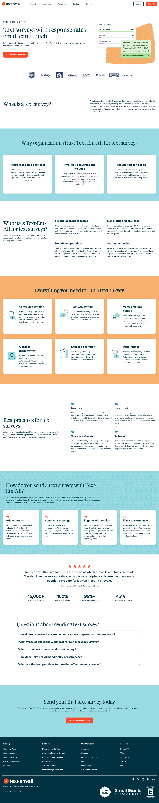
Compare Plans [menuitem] (9, 749)
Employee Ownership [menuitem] (90, 757)
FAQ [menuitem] (122, 753)
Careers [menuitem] (84, 753)
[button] (133, 779)
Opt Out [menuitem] (123, 761)
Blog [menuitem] (83, 761)
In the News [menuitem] (86, 765)
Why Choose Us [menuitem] (10, 757)
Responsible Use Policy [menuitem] (32, 786)
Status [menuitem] (122, 765)
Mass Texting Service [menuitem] (51, 749)
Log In (138, 4)
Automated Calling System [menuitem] (53, 753)
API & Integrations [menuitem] (49, 765)
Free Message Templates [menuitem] (52, 769)
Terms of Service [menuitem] (18, 786)
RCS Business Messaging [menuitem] (52, 757)
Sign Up (151, 4)
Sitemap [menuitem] (6, 765)
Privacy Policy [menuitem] (7, 786)
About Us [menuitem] (85, 749)
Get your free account (15, 54)
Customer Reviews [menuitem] (11, 761)
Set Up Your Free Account (79, 720)
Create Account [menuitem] (10, 753)
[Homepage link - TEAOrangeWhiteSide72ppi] (18, 782)
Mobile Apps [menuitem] (47, 761)
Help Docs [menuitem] (124, 757)
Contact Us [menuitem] (124, 749)
